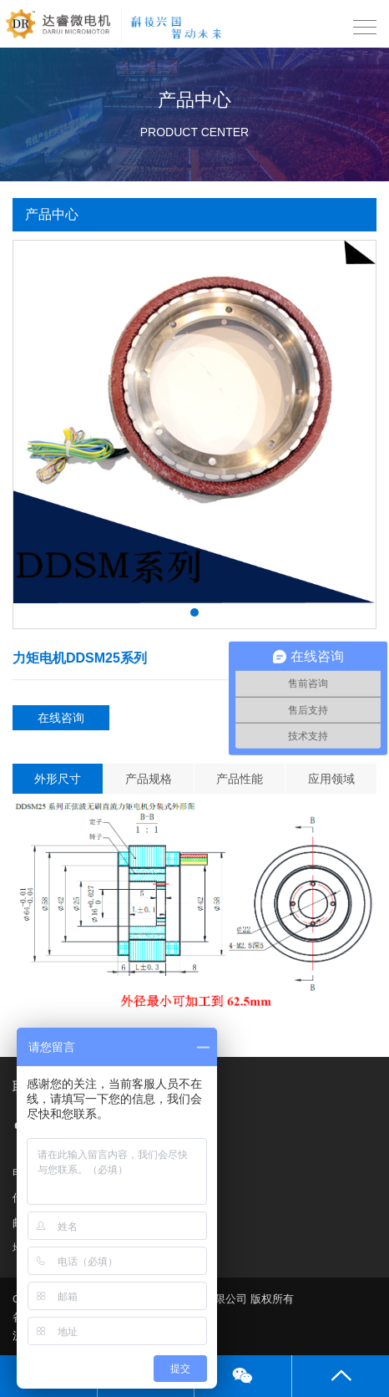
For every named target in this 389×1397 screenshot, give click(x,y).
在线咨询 (61, 717)
